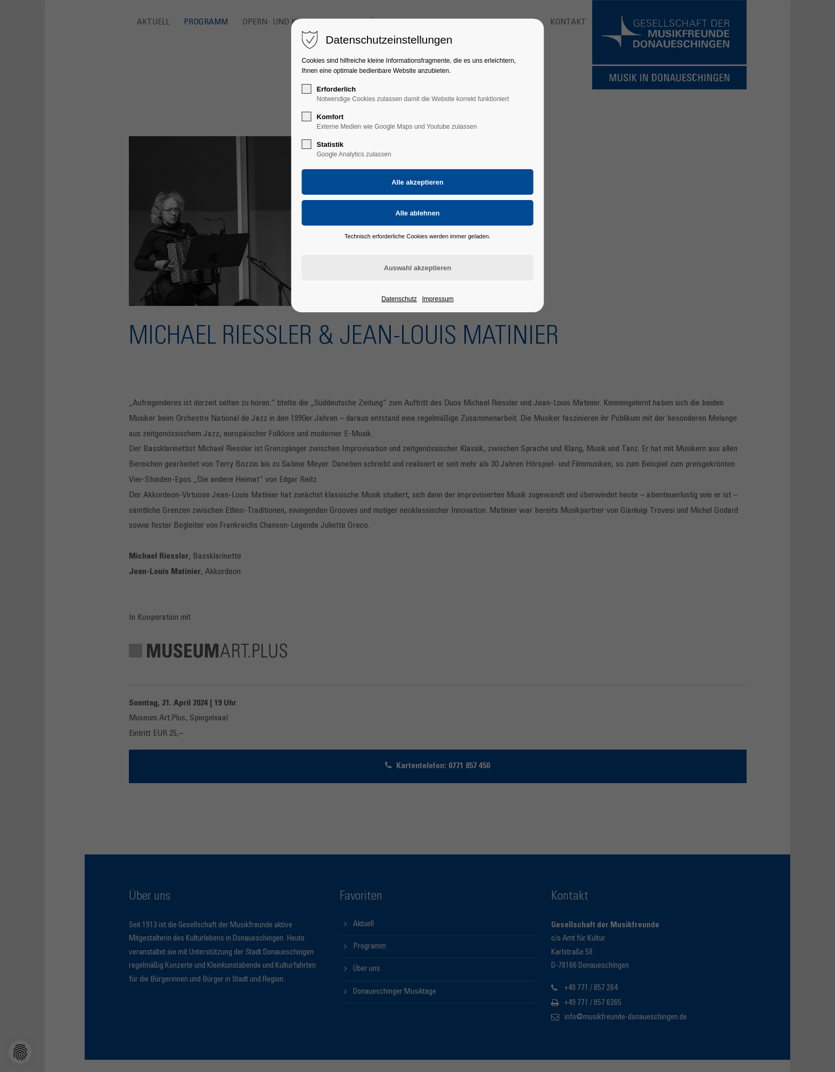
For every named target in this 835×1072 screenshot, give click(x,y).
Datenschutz (399, 299)
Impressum (437, 299)
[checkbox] (307, 89)
